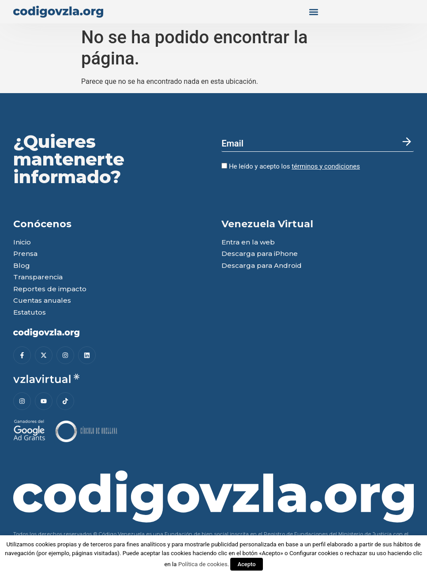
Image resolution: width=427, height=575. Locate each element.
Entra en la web (248, 242)
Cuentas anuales (42, 300)
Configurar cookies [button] (313, 553)
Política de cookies (203, 564)
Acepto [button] (246, 564)
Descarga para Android (261, 266)
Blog (21, 266)
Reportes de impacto (49, 289)
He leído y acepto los (290, 166)
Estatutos (29, 312)
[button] (314, 11)
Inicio (22, 242)
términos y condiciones (326, 166)
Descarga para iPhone (259, 254)
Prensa (25, 254)
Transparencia (38, 277)
